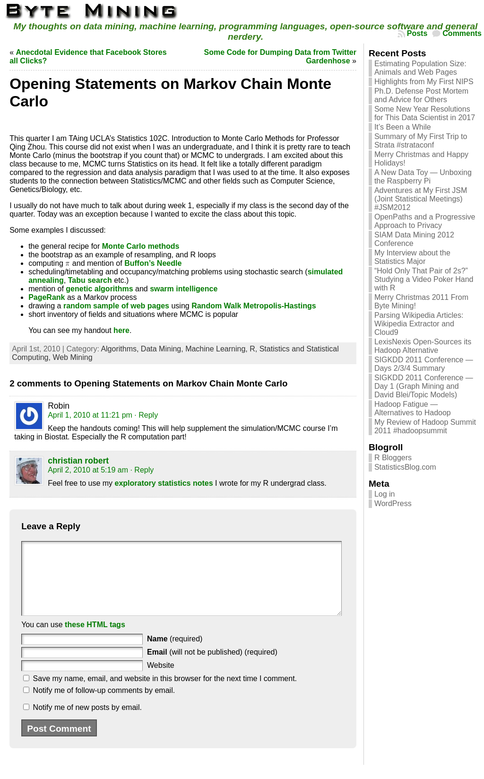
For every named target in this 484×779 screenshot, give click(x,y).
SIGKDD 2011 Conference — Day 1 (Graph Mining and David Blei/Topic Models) (423, 386)
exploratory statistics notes (164, 483)
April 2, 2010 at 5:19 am (88, 470)
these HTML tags (95, 639)
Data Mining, (163, 349)
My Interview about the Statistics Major (412, 257)
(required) (174, 653)
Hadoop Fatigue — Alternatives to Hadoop (412, 408)
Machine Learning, (217, 349)
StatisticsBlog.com (405, 467)
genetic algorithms (99, 289)
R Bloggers (393, 458)
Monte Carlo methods (141, 246)
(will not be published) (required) (212, 666)
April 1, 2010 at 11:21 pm (90, 415)
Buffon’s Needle (153, 263)
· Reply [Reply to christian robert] (142, 470)
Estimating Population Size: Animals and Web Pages (420, 68)
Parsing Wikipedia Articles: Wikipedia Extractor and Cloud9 (419, 323)
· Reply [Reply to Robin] (146, 415)
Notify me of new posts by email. (87, 722)
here (121, 330)
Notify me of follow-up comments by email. (104, 704)
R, (254, 349)
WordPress (393, 503)
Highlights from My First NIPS (424, 82)
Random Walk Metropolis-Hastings (253, 306)
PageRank (46, 297)
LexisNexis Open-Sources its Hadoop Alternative (422, 346)
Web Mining (72, 357)
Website (160, 679)
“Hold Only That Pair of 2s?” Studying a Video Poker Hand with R (424, 279)
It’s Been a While (402, 127)
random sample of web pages (116, 306)
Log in (384, 494)
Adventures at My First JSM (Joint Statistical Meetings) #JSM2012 (420, 198)
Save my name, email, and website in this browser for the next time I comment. (165, 693)
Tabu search (90, 280)
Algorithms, (120, 349)
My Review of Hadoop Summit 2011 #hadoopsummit (425, 426)
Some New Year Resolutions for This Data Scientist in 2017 (424, 113)
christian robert (78, 460)
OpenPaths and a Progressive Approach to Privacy (424, 221)
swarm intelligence (183, 289)
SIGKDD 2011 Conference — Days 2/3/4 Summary (423, 364)
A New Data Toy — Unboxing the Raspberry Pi (423, 176)
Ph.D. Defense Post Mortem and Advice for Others (421, 95)
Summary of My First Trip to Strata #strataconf (420, 140)
